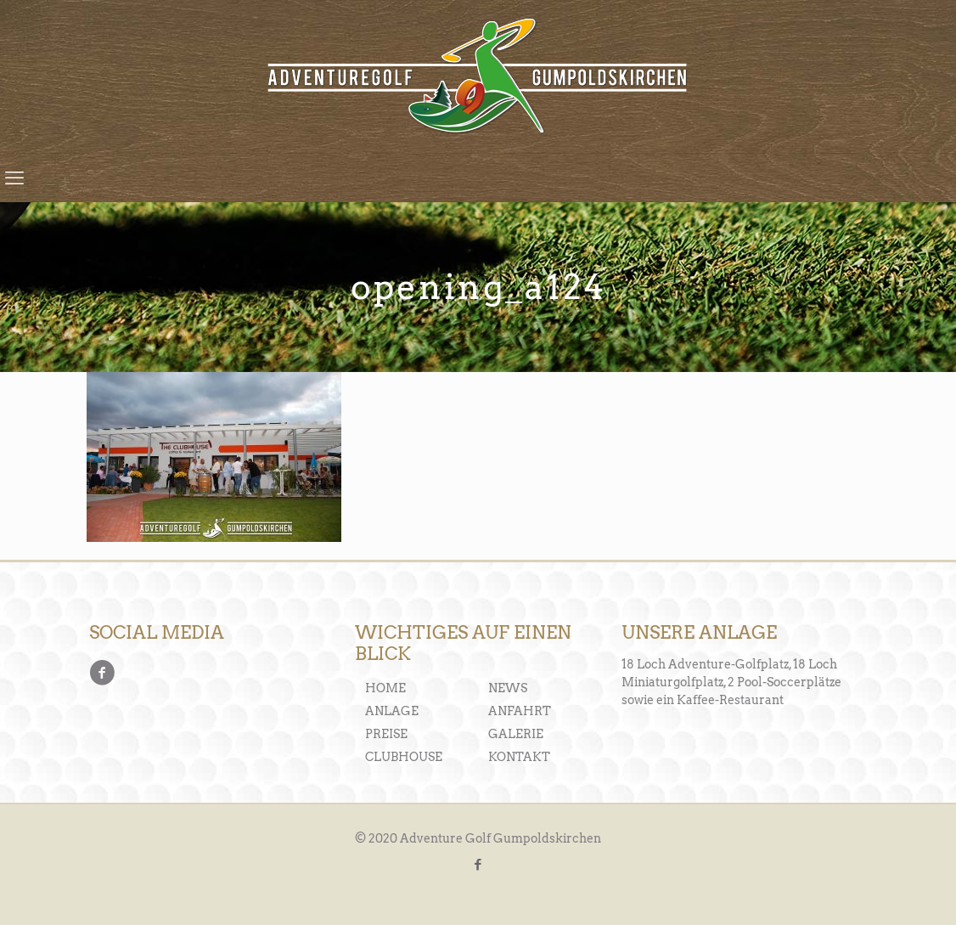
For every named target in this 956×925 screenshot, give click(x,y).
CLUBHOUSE (403, 757)
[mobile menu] (14, 177)
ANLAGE (392, 711)
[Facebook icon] (478, 864)
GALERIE (515, 734)
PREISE (386, 734)
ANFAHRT (519, 711)
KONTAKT (519, 757)
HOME (385, 688)
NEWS (507, 688)
